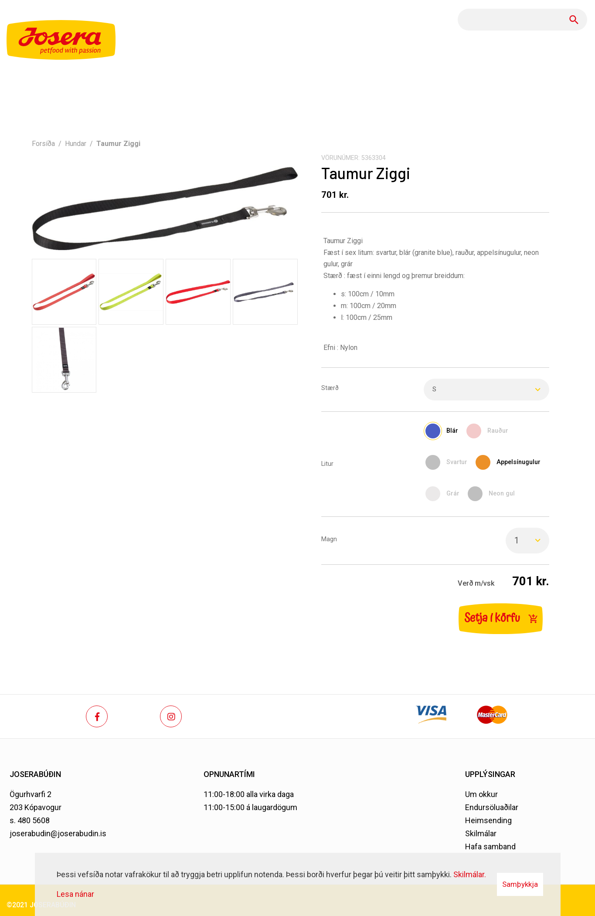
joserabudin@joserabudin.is (58, 833)
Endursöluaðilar (491, 807)
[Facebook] (97, 716)
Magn (329, 539)
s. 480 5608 (30, 820)
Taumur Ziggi (118, 143)
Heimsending (488, 820)
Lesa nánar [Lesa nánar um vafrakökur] (75, 894)
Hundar (75, 143)
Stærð (330, 388)
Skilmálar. (469, 874)
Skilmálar (480, 833)
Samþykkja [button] (520, 884)
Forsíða (43, 143)
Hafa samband (490, 846)
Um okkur (481, 794)
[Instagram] (171, 716)
